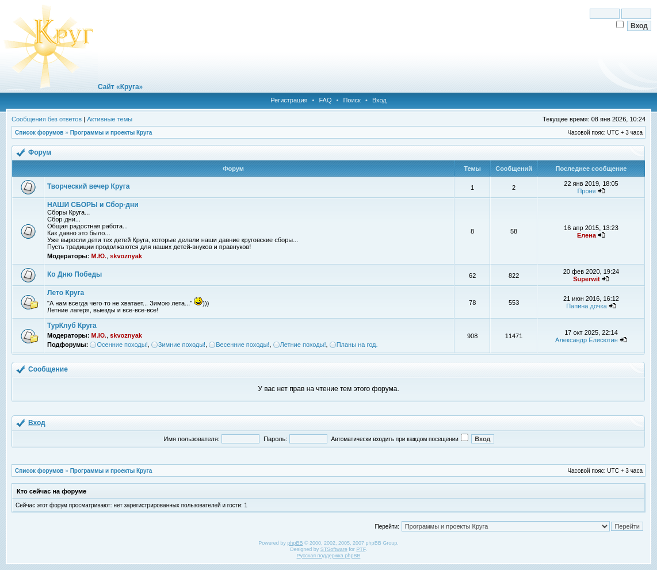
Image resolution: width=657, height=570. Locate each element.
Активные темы (109, 119)
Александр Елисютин (586, 339)
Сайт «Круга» (120, 87)
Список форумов (39, 132)
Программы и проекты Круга (111, 132)
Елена (586, 235)
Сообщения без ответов (47, 119)
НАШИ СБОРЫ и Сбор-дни (93, 205)
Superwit (586, 279)
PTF (360, 549)
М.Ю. (98, 256)
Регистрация (288, 100)
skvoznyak (126, 256)
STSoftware (333, 549)
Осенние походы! (122, 344)
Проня (586, 191)
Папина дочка (586, 306)
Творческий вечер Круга (88, 186)
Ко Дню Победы (74, 274)
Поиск (351, 100)
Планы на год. (357, 344)
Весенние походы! (242, 344)
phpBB (295, 543)
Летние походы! (303, 344)
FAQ (325, 100)
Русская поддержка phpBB (329, 555)
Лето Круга (65, 293)
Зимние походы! (181, 344)
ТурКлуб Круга (72, 326)
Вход (379, 100)
